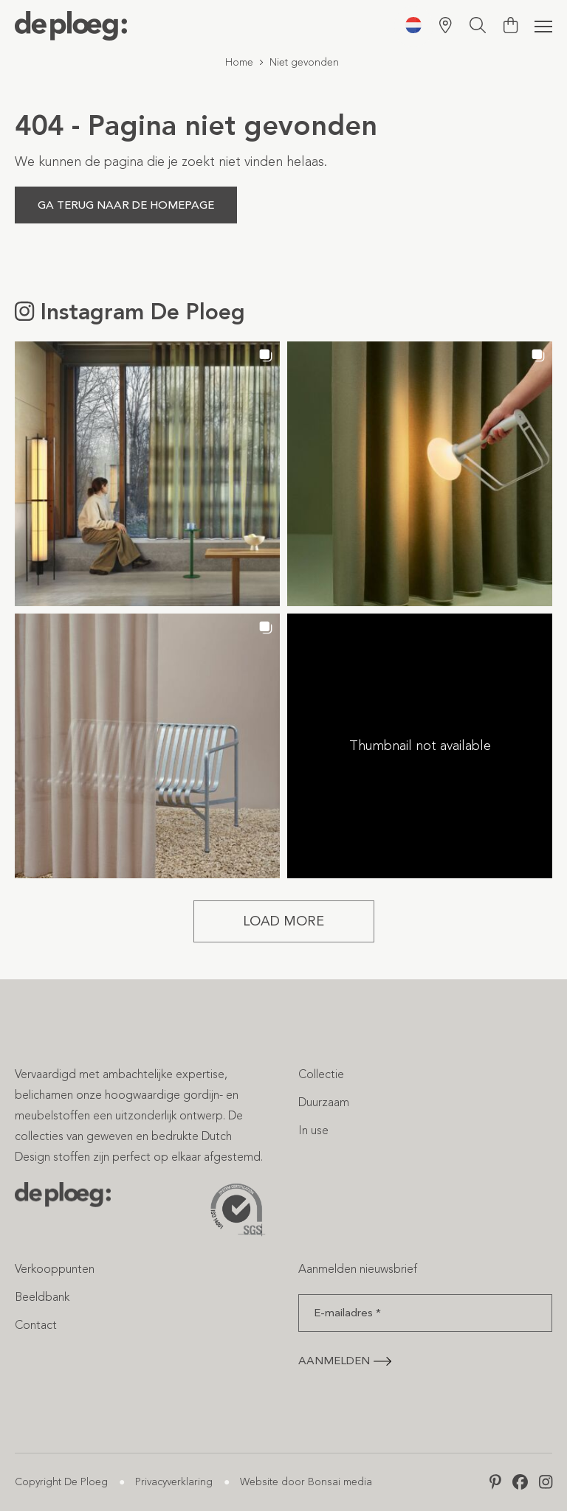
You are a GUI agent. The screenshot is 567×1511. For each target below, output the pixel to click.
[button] (147, 473)
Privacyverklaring (174, 1482)
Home (239, 62)
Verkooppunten (54, 1269)
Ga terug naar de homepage (126, 205)
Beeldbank (42, 1297)
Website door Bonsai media (306, 1482)
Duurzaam (323, 1102)
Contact (36, 1325)
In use (313, 1130)
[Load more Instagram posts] (283, 921)
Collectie (321, 1074)
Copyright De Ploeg (61, 1482)
